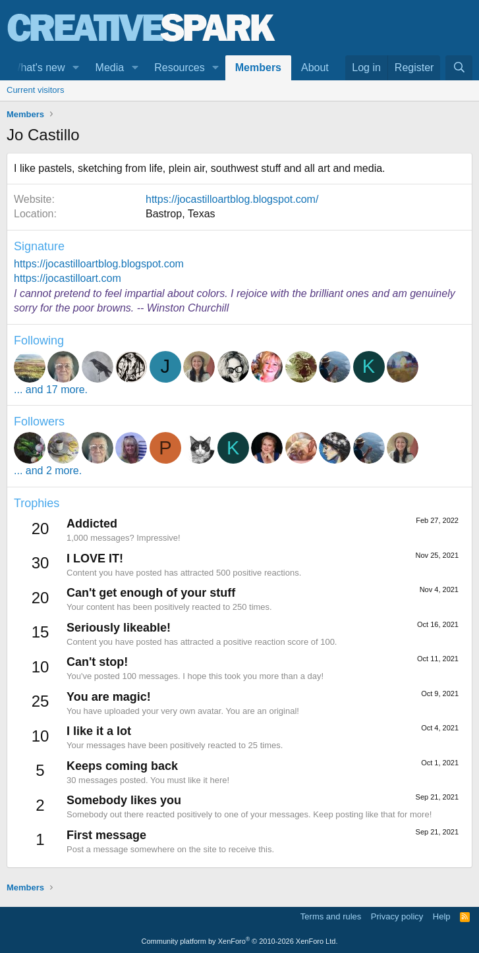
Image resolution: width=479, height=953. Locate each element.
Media (110, 67)
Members (258, 67)
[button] (75, 67)
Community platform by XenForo (240, 941)
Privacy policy (397, 916)
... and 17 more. (51, 389)
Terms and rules (330, 916)
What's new (38, 67)
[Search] (458, 67)
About (315, 67)
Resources (179, 67)
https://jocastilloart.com (67, 278)
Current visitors (35, 90)
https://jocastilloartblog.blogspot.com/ (232, 199)
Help (442, 916)
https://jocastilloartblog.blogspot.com (99, 263)
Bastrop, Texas (180, 213)
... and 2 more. (48, 470)
